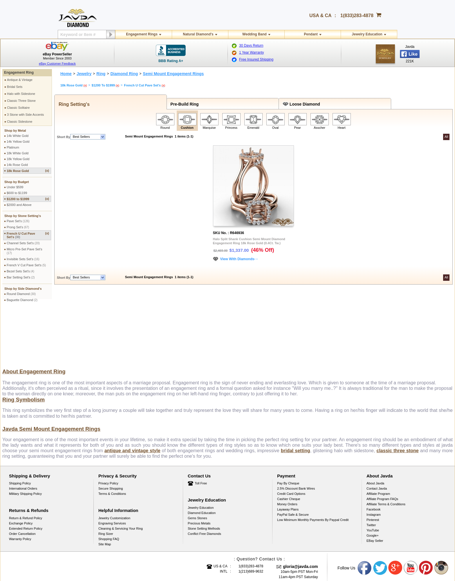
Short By (63, 137)
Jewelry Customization (114, 464)
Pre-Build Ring (183, 104)
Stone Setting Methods (204, 474)
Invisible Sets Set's (23, 259)
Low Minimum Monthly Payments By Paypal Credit (313, 465)
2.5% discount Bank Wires (296, 434)
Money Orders (287, 450)
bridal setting (295, 396)
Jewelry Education (367, 34)
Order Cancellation (22, 479)
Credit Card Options (291, 439)
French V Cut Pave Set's (26, 265)
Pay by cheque (288, 429)
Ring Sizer (105, 479)
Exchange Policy (20, 469)
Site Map (104, 490)
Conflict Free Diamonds (204, 479)
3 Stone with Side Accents (25, 114)
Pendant (310, 34)
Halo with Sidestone (21, 93)
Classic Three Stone (21, 100)
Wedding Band (254, 34)
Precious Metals (199, 469)
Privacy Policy (108, 429)
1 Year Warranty (251, 52)
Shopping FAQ (108, 484)
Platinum (13, 147)
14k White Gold (17, 135)
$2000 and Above (19, 205)
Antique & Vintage (19, 80)
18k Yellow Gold (18, 159)
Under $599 (15, 187)
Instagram (373, 460)
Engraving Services (112, 469)
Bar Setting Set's (21, 277)
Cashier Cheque (288, 444)
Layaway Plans (288, 455)
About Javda (375, 429)
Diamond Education (202, 458)
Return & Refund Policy (25, 464)
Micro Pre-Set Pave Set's (24, 251)
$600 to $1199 (17, 193)
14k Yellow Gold (18, 141)
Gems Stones (197, 464)
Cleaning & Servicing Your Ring (120, 474)
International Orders (23, 434)
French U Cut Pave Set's (28, 235)
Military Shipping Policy (25, 439)
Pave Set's (18, 221)
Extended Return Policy (25, 474)
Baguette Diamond (22, 300)
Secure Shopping (110, 434)
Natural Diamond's (198, 34)
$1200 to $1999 (28, 199)
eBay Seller (374, 486)
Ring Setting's (73, 104)
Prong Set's (18, 227)
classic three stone (397, 396)
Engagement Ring (19, 72)
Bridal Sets (14, 86)
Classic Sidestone (19, 121)
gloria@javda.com (300, 512)
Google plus (395, 513)
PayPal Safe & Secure (293, 460)
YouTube (372, 476)
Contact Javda (376, 434)
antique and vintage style (132, 396)
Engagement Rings (142, 34)
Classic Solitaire (18, 107)
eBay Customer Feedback (57, 63)
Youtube (411, 513)
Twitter (371, 471)
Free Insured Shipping (256, 59)
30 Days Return (251, 46)
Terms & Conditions (112, 439)
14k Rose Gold (17, 164)
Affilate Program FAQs (382, 444)
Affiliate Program (378, 439)
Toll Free (201, 429)
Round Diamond (21, 294)
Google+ (372, 481)
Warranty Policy (20, 484)
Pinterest (372, 465)
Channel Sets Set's (23, 243)
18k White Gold (17, 153)
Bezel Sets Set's (20, 271)
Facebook (373, 455)
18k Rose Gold (28, 171)
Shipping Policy (20, 429)
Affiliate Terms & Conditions (385, 450)
